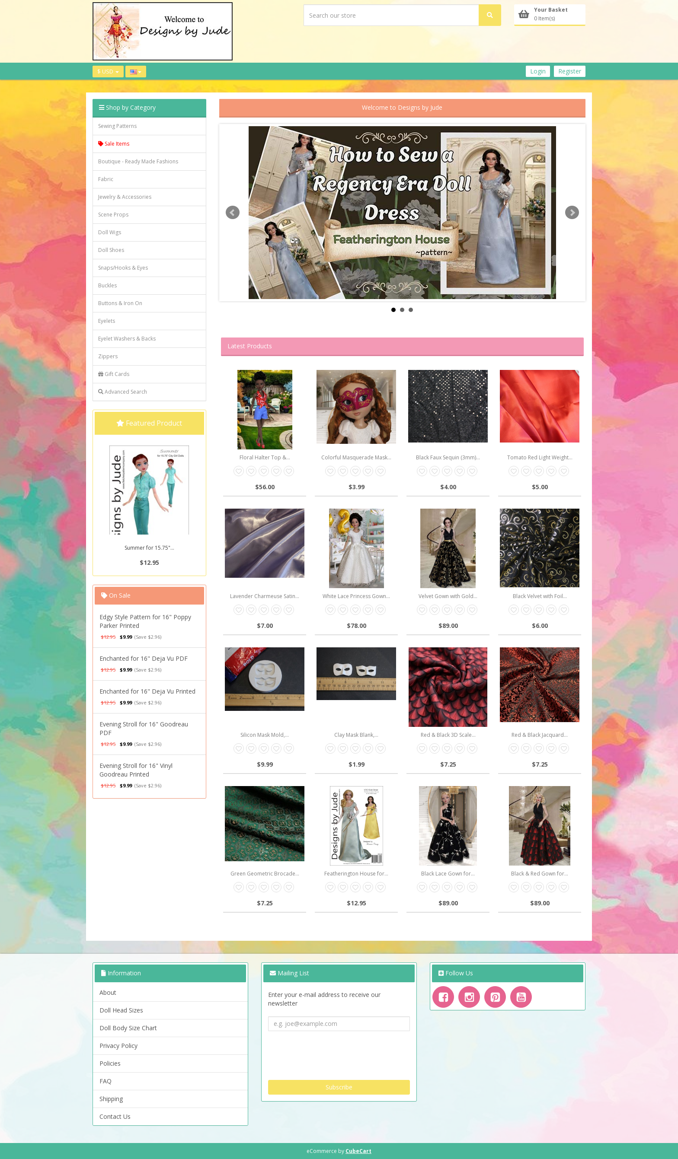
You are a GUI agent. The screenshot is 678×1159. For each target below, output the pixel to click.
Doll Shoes (111, 250)
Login (538, 71)
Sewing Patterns (117, 126)
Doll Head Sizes (121, 1010)
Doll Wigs (109, 232)
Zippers (108, 356)
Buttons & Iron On (120, 303)
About (107, 992)
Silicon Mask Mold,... (264, 735)
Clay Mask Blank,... (356, 735)
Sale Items (113, 143)
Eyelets (106, 321)
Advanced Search (122, 391)
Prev (233, 213)
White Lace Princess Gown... (356, 596)
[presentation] (334, 1052)
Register (569, 71)
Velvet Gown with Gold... (448, 596)
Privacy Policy (118, 1045)
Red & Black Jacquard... (540, 735)
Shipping (111, 1099)
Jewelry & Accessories (124, 197)
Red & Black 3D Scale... (448, 735)
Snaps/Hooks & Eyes (123, 267)
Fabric (105, 179)
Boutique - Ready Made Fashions (138, 161)
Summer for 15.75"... (149, 547)
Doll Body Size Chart (128, 1028)
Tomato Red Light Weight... (539, 457)
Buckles (107, 285)
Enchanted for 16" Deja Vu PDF (143, 658)
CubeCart (358, 1151)
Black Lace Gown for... (448, 873)
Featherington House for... (356, 873)
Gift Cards (113, 374)
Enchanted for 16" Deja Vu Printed (147, 691)
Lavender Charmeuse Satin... (264, 596)
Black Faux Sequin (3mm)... (448, 457)
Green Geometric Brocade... (264, 873)
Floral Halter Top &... (265, 457)
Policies (110, 1063)
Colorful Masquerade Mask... (356, 457)
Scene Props (113, 214)
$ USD (108, 71)
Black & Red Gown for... (539, 873)
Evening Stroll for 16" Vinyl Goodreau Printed (136, 769)
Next (572, 213)
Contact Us (115, 1116)
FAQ (105, 1081)
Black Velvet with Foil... (540, 596)
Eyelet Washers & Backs (127, 338)
